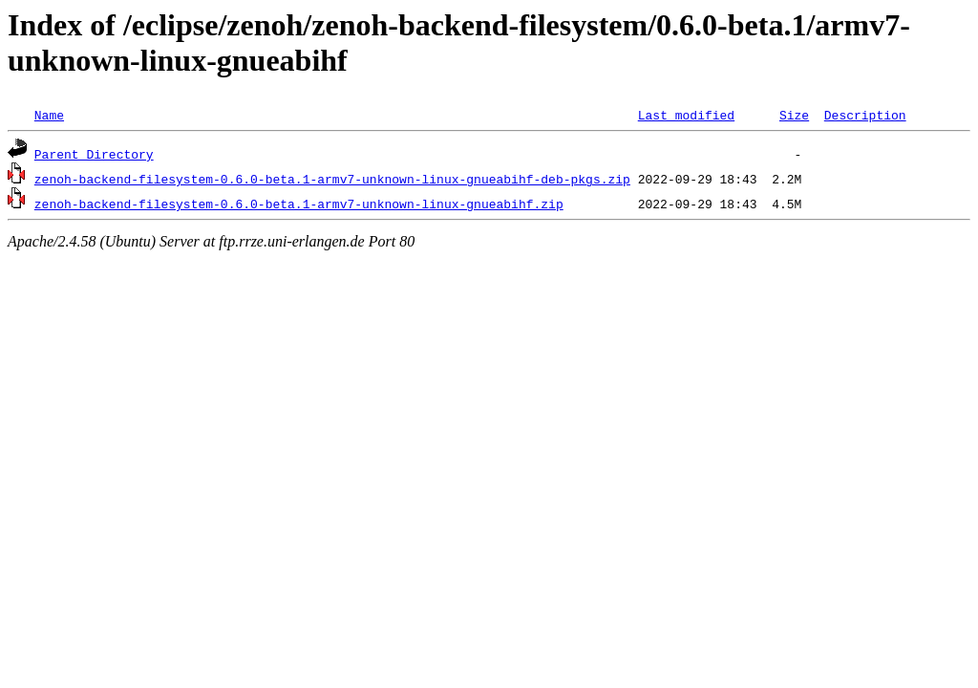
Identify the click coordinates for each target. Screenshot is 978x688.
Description (865, 114)
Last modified (686, 114)
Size (794, 114)
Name (49, 114)
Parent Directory (94, 153)
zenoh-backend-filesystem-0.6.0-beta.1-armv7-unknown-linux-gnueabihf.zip (298, 203)
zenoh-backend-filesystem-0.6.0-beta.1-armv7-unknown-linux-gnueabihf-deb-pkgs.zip (332, 178)
